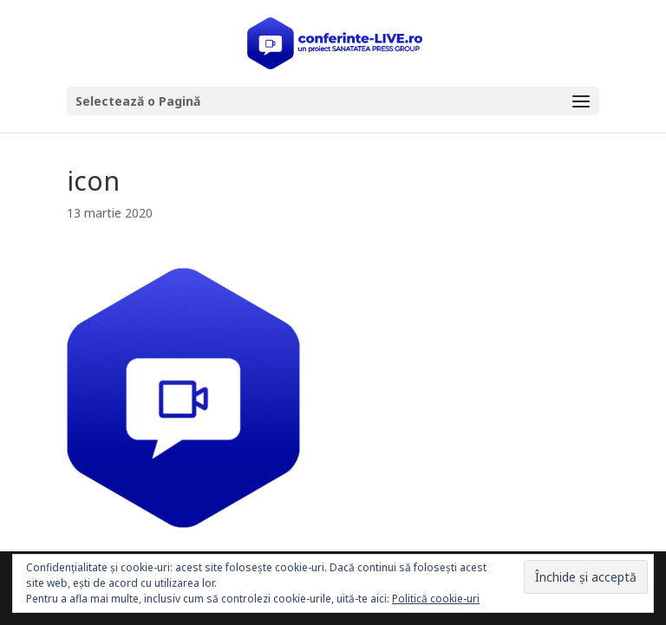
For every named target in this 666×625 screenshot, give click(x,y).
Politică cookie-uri (436, 598)
